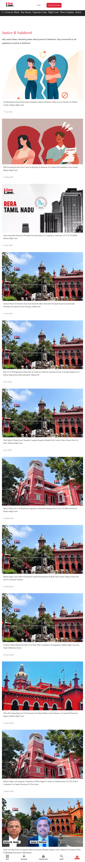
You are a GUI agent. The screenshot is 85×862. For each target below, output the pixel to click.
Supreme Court (40, 12)
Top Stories (25, 12)
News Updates (67, 12)
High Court (53, 12)
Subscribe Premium (54, 5)
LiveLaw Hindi (12, 12)
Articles (79, 12)
